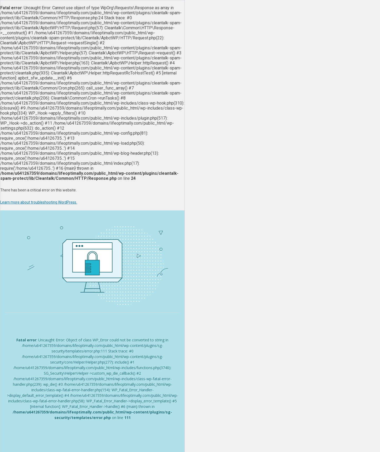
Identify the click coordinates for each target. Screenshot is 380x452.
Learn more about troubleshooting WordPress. (38, 202)
